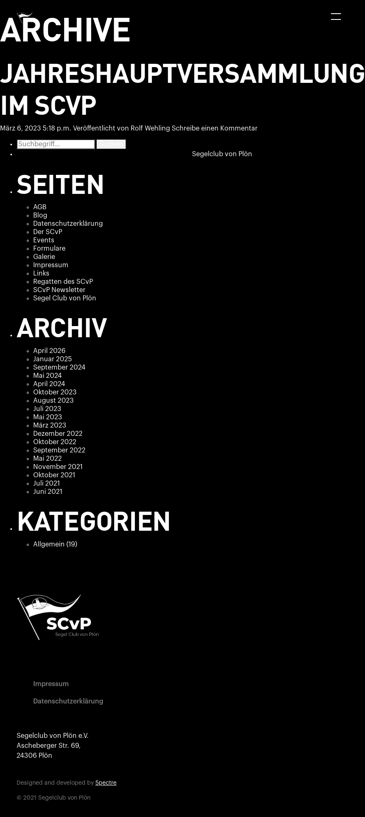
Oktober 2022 (54, 442)
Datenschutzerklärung (68, 223)
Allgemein (49, 544)
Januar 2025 (52, 359)
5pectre (106, 783)
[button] (336, 16)
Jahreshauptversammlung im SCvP (182, 88)
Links (41, 273)
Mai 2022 (47, 458)
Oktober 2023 (55, 392)
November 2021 (58, 467)
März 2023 (49, 425)
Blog (40, 215)
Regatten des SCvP (63, 281)
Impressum (50, 265)
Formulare (49, 248)
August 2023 (53, 400)
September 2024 (59, 367)
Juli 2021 (46, 483)
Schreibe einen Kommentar (215, 128)
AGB (39, 207)
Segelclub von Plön (222, 154)
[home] (27, 17)
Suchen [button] (111, 144)
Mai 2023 (47, 417)
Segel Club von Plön (64, 298)
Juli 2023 (47, 409)
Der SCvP (47, 232)
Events (43, 240)
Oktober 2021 (54, 475)
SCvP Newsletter (59, 290)
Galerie (44, 257)
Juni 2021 (47, 491)
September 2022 (59, 450)
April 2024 (49, 384)
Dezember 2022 (58, 433)
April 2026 (49, 351)
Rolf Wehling (150, 128)
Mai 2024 (47, 375)
